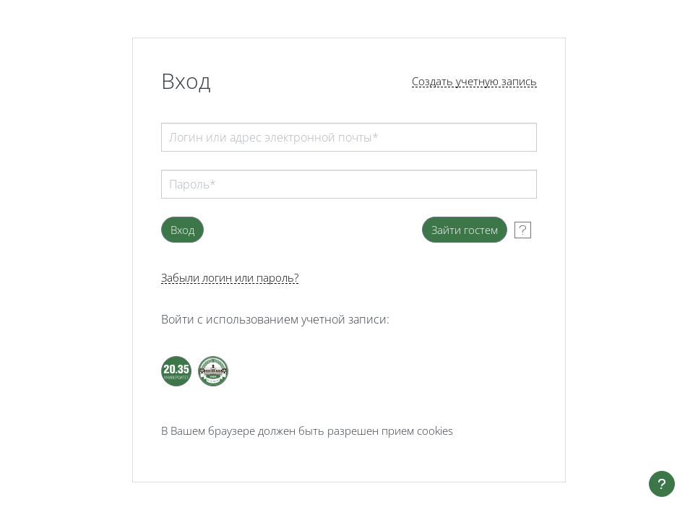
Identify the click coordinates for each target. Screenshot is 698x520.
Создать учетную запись (474, 81)
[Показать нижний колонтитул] (662, 484)
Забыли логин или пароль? (229, 278)
